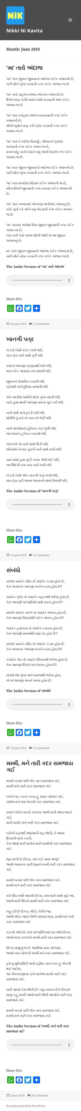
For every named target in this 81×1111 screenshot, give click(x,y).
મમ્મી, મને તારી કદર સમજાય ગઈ (39, 766)
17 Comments (41, 324)
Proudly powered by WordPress (25, 1106)
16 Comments (41, 555)
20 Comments (39, 1095)
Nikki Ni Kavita (24, 30)
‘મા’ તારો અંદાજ (24, 68)
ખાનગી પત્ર (19, 339)
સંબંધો (13, 570)
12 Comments (41, 748)
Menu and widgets (70, 24)
